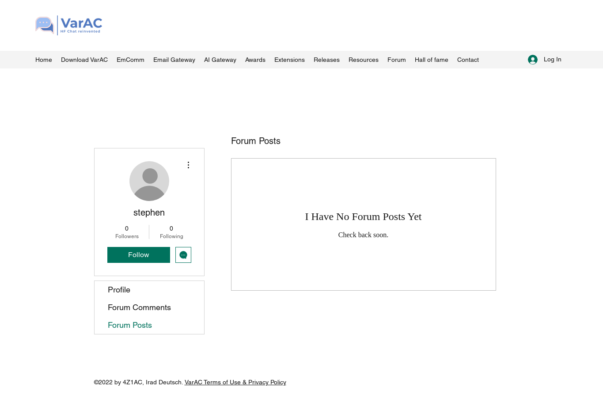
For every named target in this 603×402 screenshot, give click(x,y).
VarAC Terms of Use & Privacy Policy (235, 382)
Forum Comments (139, 307)
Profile (119, 289)
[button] (363, 59)
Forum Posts (130, 325)
